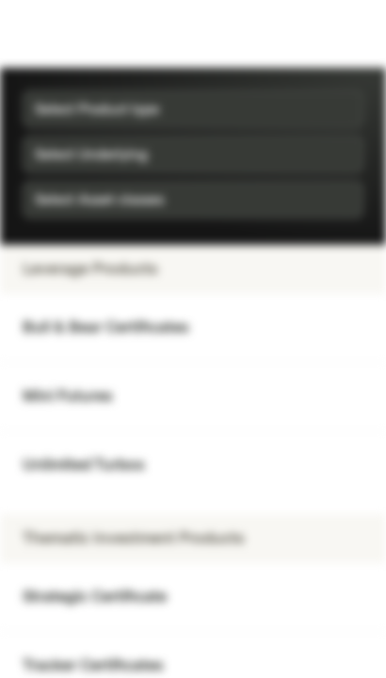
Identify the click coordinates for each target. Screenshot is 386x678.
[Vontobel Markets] (74, 34)
